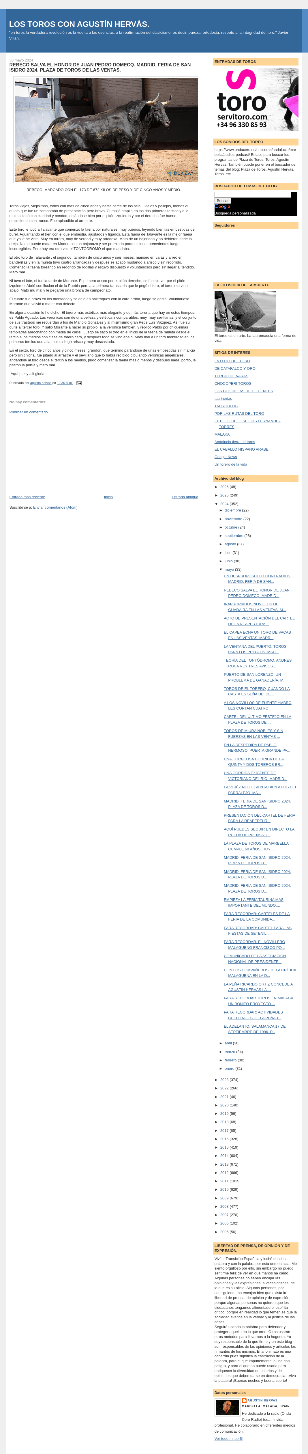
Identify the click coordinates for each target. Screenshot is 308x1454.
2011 (225, 1181)
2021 (225, 1097)
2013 (225, 1164)
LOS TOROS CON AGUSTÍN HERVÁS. (79, 24)
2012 (225, 1173)
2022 (225, 1088)
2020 (225, 1105)
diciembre (233, 510)
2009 (225, 1198)
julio (228, 552)
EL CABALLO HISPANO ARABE (241, 449)
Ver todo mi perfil (229, 1438)
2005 (225, 1232)
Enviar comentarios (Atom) (55, 507)
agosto (231, 544)
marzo (230, 1052)
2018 (225, 1122)
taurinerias (223, 398)
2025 (225, 495)
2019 (225, 1113)
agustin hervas (263, 1400)
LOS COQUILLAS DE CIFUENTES (244, 391)
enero (230, 1068)
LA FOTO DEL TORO (232, 361)
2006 (225, 1223)
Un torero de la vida (231, 464)
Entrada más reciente (27, 497)
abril (229, 1043)
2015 (225, 1147)
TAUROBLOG (226, 406)
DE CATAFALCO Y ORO (235, 368)
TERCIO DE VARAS (232, 376)
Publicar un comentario (29, 412)
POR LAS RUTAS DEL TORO (239, 413)
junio (229, 561)
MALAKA (222, 434)
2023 (225, 1080)
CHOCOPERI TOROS (233, 383)
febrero (231, 1060)
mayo (230, 569)
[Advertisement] (53, 454)
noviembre (234, 519)
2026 (225, 487)
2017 (225, 1130)
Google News (226, 457)
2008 (225, 1206)
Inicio (108, 497)
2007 (225, 1215)
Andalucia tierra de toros (235, 442)
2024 (225, 504)
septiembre (234, 535)
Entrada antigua (185, 497)
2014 (225, 1156)
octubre (231, 527)
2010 (225, 1189)
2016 (225, 1139)
